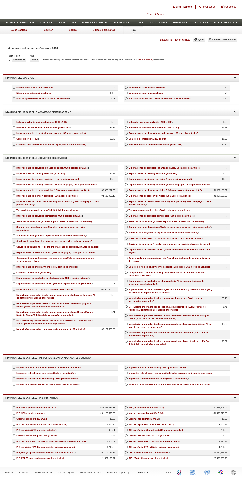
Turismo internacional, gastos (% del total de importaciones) (47, 210)
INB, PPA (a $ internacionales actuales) (148, 458)
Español (188, 6)
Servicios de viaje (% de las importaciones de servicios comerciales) (51, 235)
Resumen (48, 30)
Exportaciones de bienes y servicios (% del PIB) (153, 173)
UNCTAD (193, 472)
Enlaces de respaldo (225, 22)
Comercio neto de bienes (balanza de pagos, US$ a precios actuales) (51, 144)
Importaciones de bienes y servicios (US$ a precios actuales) (47, 196)
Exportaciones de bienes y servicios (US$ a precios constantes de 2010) (165, 190)
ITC (180, 472)
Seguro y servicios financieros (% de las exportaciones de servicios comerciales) (170, 227)
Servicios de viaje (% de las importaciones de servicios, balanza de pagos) (54, 241)
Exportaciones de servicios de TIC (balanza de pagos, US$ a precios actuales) (55, 252)
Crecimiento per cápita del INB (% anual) (149, 436)
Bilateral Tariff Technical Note (175, 39)
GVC (61, 22)
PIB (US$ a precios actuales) (30, 413)
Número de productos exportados (146, 93)
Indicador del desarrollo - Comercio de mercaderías (120, 112)
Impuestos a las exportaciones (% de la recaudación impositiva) (48, 367)
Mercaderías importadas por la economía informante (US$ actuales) (50, 329)
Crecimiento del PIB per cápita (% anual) (36, 436)
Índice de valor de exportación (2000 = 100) (150, 122)
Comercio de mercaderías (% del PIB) (148, 139)
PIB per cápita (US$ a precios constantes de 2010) (41, 424)
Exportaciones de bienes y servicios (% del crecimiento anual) (160, 179)
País (133, 30)
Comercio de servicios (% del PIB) (33, 272)
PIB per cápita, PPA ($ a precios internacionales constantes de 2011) (51, 441)
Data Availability (146, 60)
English (177, 6)
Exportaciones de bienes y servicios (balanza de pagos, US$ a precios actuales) (169, 184)
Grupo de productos (104, 30)
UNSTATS (207, 472)
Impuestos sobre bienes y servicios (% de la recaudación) (45, 373)
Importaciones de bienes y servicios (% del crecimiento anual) (48, 179)
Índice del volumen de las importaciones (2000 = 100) (43, 127)
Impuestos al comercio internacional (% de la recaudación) (158, 379)
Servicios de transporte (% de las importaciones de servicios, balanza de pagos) (57, 247)
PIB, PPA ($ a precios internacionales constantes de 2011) (45, 452)
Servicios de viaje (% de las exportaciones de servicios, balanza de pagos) (166, 238)
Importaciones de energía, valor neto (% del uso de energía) (46, 267)
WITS (39, 9)
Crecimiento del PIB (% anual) (31, 419)
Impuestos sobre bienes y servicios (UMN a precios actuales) (47, 379)
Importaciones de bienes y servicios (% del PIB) (40, 173)
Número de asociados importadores (34, 87)
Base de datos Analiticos (95, 22)
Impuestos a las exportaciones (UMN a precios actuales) (157, 367)
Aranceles (46, 22)
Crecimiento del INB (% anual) (144, 419)
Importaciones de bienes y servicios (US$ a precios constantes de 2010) (53, 190)
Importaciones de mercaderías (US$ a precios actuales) (44, 289)
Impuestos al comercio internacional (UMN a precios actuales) (48, 384)
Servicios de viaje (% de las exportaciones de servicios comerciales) (163, 233)
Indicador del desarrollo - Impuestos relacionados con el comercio (120, 357)
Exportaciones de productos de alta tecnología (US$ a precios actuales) (52, 278)
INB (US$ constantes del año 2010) (146, 407)
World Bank (234, 472)
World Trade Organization (221, 472)
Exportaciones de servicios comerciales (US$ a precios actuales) (161, 216)
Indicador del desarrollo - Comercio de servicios (120, 157)
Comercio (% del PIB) (27, 139)
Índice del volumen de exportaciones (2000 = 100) (154, 127)
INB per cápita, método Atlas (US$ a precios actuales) (156, 430)
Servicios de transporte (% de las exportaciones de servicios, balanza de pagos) (169, 244)
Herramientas (121, 22)
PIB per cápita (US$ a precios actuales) (36, 430)
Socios (73, 30)
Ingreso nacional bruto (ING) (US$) (146, 413)
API (73, 22)
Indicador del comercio (120, 77)
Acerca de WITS (158, 22)
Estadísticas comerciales (20, 22)
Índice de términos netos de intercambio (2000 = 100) (155, 144)
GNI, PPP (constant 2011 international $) (149, 452)
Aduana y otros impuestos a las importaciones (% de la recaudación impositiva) (169, 384)
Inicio (141, 22)
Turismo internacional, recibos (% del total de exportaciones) (159, 210)
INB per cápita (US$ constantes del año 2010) (151, 424)
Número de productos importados (33, 93)
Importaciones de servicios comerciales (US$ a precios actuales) (49, 216)
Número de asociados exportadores (147, 87)
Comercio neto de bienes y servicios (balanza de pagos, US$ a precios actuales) (169, 267)
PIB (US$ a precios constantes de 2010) (36, 407)
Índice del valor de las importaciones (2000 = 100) (41, 122)
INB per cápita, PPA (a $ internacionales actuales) (154, 447)
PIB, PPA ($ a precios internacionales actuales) (40, 458)
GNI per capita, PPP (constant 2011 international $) (154, 441)
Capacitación (200, 22)
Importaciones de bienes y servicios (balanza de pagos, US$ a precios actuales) (56, 184)
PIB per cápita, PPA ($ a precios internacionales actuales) (45, 447)
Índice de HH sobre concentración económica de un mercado (160, 99)
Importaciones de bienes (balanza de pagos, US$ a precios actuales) (51, 133)
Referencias (180, 22)
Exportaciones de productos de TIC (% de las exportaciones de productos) (54, 284)
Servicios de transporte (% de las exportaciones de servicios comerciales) (166, 221)
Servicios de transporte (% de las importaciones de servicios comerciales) (54, 221)
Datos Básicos (19, 30)
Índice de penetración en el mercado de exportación (42, 99)
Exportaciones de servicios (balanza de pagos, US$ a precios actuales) (164, 168)
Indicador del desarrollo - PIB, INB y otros (120, 397)
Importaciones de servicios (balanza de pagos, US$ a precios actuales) (52, 168)
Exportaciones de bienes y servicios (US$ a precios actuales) (160, 196)
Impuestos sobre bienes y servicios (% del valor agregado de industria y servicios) (171, 373)
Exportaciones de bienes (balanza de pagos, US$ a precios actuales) (163, 133)
